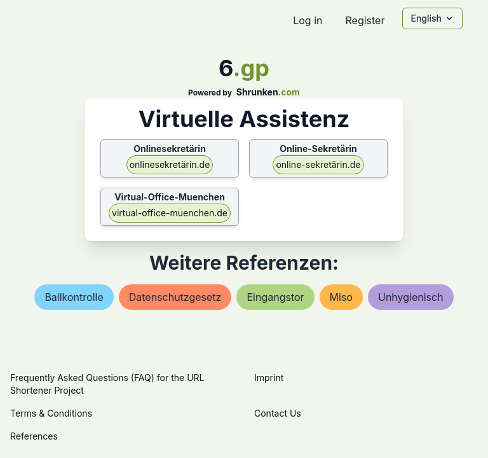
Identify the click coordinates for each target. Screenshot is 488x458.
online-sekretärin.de (318, 164)
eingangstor (275, 297)
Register (364, 20)
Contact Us (277, 413)
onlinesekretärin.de (170, 164)
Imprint (268, 377)
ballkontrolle (73, 297)
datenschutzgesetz (175, 297)
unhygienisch (411, 297)
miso (341, 297)
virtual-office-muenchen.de (169, 212)
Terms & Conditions (51, 413)
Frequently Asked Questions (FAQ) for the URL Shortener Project (107, 384)
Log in (307, 20)
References (34, 436)
